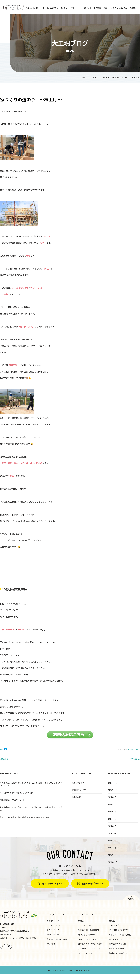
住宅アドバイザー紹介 (87, 939)
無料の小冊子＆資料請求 (88, 930)
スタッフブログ (135, 749)
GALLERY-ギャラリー (80, 790)
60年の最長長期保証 (117, 944)
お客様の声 (76, 797)
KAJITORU (51, 944)
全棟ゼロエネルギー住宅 (57, 939)
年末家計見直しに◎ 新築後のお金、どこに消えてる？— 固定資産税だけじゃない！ (31, 808)
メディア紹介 (114, 925)
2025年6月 (112, 819)
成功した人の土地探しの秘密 (90, 944)
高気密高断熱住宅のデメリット (12, 800)
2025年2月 (112, 847)
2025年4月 (112, 833)
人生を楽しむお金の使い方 (89, 948)
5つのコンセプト (84, 925)
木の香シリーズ (53, 920)
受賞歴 (112, 920)
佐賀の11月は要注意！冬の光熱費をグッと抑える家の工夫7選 (24, 817)
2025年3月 (112, 840)
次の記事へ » (135, 759)
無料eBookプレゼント (118, 953)
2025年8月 (112, 804)
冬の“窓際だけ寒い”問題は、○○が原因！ (16, 792)
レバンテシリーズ (53, 925)
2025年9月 (112, 797)
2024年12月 (112, 862)
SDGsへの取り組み (116, 948)
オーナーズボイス (85, 953)
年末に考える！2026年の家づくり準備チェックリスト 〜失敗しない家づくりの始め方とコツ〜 (31, 784)
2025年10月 (112, 790)
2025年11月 (112, 783)
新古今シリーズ (53, 930)
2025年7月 (112, 811)
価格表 (81, 920)
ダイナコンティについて (118, 930)
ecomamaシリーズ (54, 934)
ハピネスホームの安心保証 (120, 934)
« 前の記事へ (5, 759)
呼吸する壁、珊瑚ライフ (87, 934)
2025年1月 (112, 855)
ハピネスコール (115, 939)
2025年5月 (112, 826)
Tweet (2, 749)
